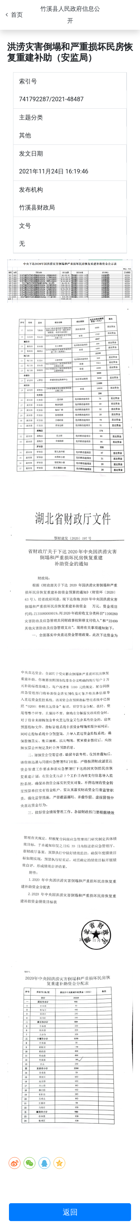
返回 (70, 1212)
